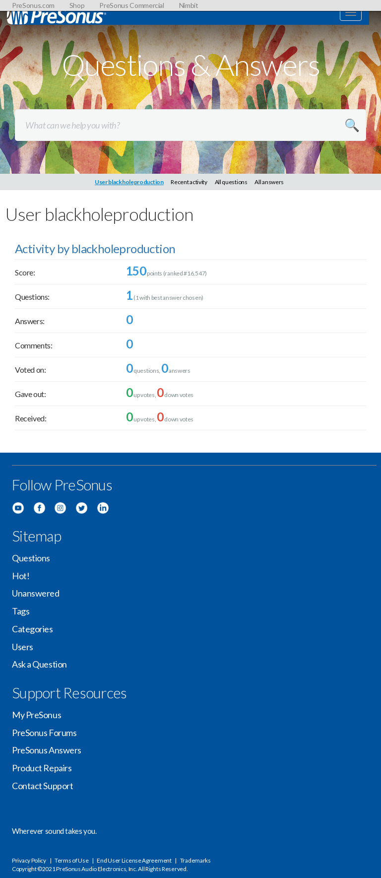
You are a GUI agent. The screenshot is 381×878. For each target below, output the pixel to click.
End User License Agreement (134, 860)
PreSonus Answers (46, 749)
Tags (20, 611)
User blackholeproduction (129, 182)
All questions (231, 182)
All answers (269, 182)
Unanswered (36, 593)
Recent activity (189, 182)
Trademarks (195, 860)
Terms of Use (71, 860)
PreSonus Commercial (131, 5)
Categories (32, 628)
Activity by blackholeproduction (95, 248)
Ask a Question (39, 664)
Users (22, 646)
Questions (31, 557)
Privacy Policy (29, 860)
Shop (77, 5)
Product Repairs (41, 767)
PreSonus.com (33, 5)
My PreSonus (36, 714)
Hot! (20, 575)
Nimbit (188, 5)
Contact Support (42, 785)
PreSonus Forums (44, 732)
